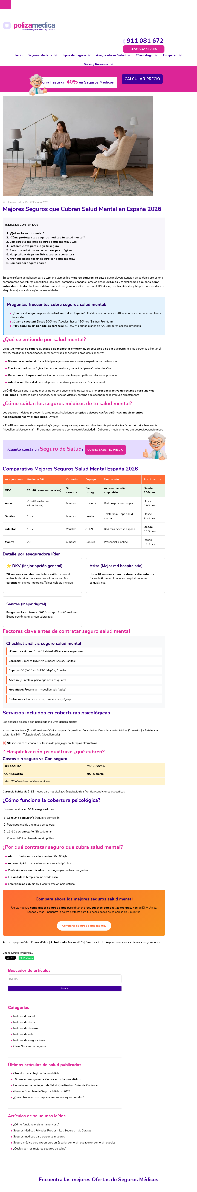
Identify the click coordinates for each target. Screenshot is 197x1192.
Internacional (22, 1164)
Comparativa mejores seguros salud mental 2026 (43, 204)
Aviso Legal (77, 1190)
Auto (55, 1130)
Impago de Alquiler (64, 1151)
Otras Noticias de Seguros (163, 143)
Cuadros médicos (139, 1138)
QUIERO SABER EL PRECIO (99, 436)
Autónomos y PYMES (27, 1151)
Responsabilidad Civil (65, 1160)
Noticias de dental (158, 119)
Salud (93, 1130)
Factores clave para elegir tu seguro (34, 208)
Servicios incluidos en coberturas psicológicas (41, 212)
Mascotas (58, 1155)
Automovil (189, 1138)
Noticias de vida (157, 131)
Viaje (55, 1164)
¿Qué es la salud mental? (27, 195)
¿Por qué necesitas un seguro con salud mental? (42, 221)
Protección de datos (99, 1190)
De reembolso (23, 1134)
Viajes (187, 1151)
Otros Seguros (99, 1147)
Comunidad (59, 1138)
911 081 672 (173, 6)
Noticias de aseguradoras (163, 137)
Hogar (56, 1147)
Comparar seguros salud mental (70, 956)
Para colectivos (23, 1147)
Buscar (165, 85)
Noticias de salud (158, 113)
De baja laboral (23, 1138)
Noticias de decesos (159, 125)
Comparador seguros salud (28, 225)
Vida (55, 1168)
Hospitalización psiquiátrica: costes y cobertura (42, 216)
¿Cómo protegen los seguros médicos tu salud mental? (47, 199)
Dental (18, 1143)
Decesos (57, 1143)
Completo (20, 1130)
